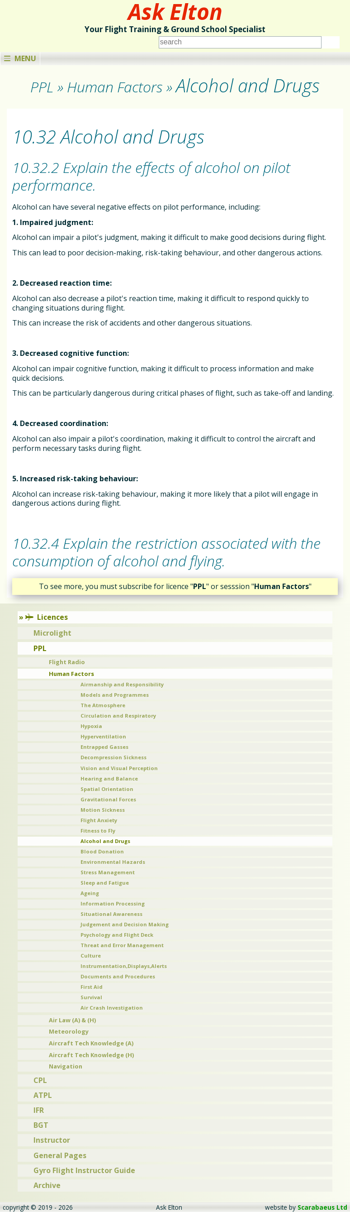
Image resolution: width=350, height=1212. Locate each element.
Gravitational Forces (108, 799)
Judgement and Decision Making (124, 924)
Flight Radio (67, 662)
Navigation (65, 1066)
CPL (40, 1080)
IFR (38, 1110)
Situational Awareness (111, 913)
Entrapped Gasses (104, 746)
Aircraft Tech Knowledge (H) (91, 1055)
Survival (91, 997)
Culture (90, 955)
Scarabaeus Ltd (322, 1207)
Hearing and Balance (109, 778)
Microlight (52, 633)
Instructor (51, 1140)
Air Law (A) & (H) (72, 1020)
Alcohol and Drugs (105, 841)
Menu (20, 58)
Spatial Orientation (106, 789)
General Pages (59, 1155)
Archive (47, 1185)
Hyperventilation (103, 736)
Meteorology (69, 1031)
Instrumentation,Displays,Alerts (123, 966)
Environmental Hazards (112, 861)
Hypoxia (91, 726)
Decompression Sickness (113, 757)
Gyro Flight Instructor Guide (84, 1170)
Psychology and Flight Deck (116, 934)
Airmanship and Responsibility (122, 684)
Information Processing (112, 903)
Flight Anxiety (98, 820)
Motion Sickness (102, 809)
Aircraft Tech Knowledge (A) (91, 1043)
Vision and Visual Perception (119, 768)
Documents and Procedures (117, 976)
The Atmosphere (102, 705)
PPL (40, 648)
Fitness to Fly (97, 830)
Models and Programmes (114, 694)
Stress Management (107, 872)
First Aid (91, 986)
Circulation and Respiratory (118, 715)
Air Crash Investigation (111, 1007)
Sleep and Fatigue (104, 882)
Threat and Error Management (122, 945)
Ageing (89, 893)
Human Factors (71, 674)
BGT (40, 1125)
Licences (46, 617)
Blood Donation (102, 851)
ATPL (42, 1095)
